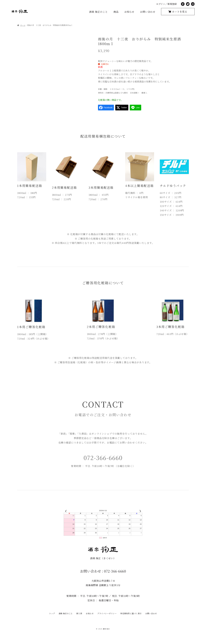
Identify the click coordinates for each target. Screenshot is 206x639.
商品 (116, 11)
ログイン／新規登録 (166, 4)
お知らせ (129, 11)
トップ (52, 613)
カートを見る (179, 11)
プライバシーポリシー (107, 613)
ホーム (22, 25)
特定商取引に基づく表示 (131, 613)
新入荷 (79, 613)
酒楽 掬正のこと (98, 11)
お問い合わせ (147, 11)
